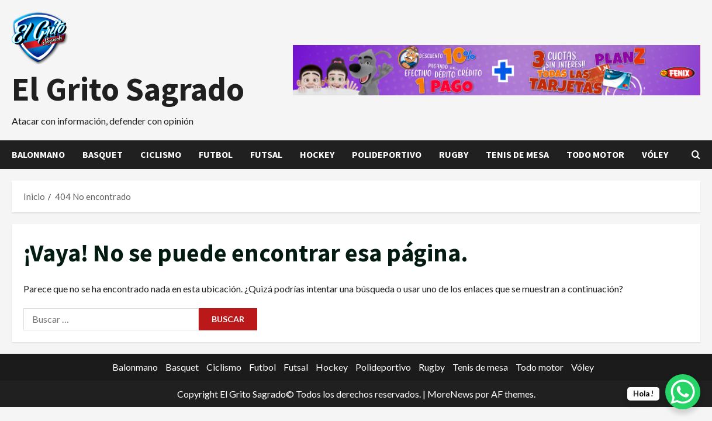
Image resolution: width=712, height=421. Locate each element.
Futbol (216, 154)
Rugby (453, 154)
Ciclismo (160, 154)
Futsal (266, 154)
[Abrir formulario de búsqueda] (696, 154)
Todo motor (595, 154)
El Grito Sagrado (128, 88)
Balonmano (38, 154)
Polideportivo (386, 154)
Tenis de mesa (517, 154)
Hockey (317, 154)
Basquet (102, 154)
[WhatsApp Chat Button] (682, 391)
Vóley (655, 154)
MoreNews (450, 393)
